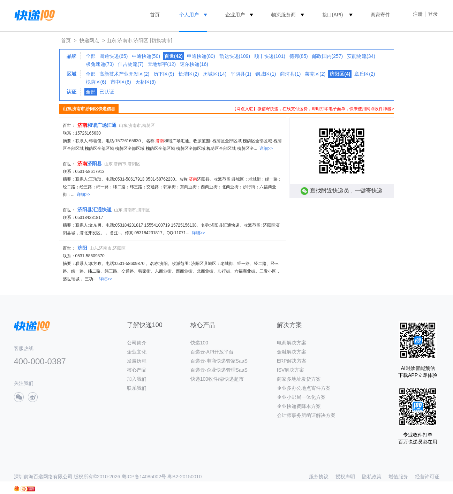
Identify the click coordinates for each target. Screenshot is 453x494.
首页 (155, 14)
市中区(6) (121, 82)
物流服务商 (283, 14)
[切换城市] (161, 40)
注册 (418, 14)
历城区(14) (214, 74)
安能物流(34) (361, 56)
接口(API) (332, 14)
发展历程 (136, 361)
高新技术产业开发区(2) (124, 74)
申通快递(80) (201, 56)
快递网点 (89, 40)
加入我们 (136, 379)
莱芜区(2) (315, 74)
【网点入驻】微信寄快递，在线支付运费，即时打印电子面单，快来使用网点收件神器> (313, 108)
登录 (433, 14)
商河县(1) (290, 74)
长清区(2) (188, 74)
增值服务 (398, 476)
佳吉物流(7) (130, 64)
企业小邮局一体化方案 (301, 397)
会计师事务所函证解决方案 (306, 415)
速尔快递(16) (194, 64)
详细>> (266, 148)
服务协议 (319, 476)
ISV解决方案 (290, 370)
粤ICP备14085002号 (144, 476)
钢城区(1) (265, 74)
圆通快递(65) (113, 56)
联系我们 (136, 388)
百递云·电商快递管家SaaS (219, 361)
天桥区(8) (145, 82)
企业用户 (235, 14)
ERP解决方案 (292, 361)
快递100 (199, 342)
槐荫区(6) (96, 82)
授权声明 (345, 476)
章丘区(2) (364, 74)
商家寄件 (380, 14)
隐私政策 (372, 476)
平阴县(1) (241, 74)
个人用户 (189, 14)
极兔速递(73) (100, 64)
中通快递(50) (146, 56)
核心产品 (136, 370)
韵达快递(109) (234, 56)
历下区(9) (163, 74)
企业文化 (136, 352)
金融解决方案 (291, 352)
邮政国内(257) (327, 56)
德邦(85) (298, 56)
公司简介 (136, 342)
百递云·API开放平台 (212, 352)
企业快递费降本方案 (299, 406)
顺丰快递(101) (269, 56)
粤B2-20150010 (184, 476)
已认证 (106, 91)
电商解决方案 (291, 342)
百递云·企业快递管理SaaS (219, 370)
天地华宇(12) (162, 64)
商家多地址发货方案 (299, 379)
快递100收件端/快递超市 (217, 379)
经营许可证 (427, 476)
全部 (91, 56)
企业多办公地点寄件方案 (304, 388)
